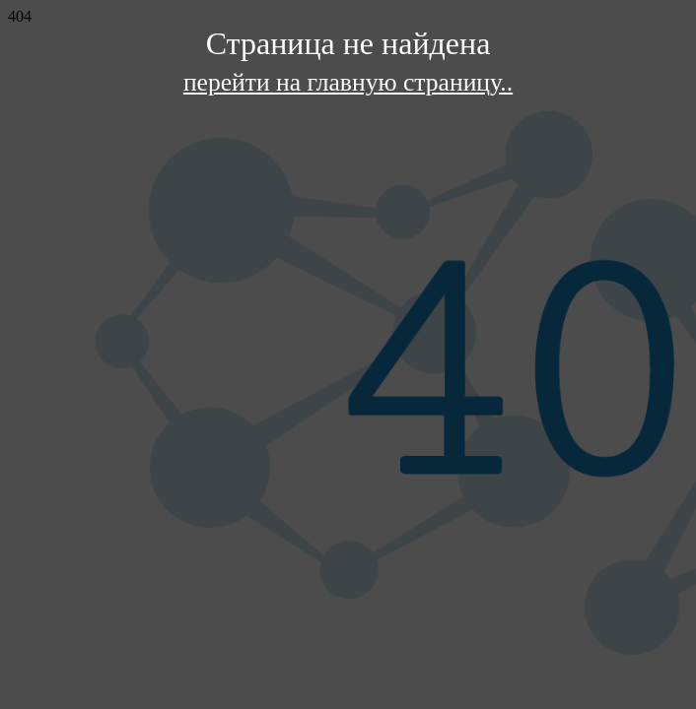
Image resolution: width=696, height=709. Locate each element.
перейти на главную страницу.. (348, 82)
